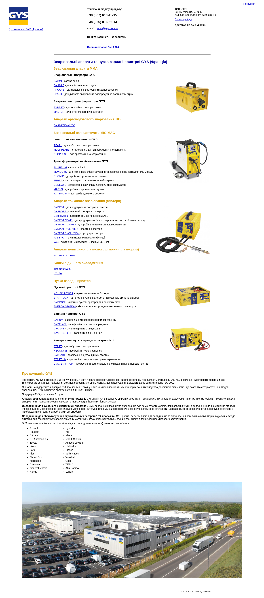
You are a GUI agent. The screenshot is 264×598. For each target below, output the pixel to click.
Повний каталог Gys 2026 (103, 47)
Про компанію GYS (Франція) (26, 29)
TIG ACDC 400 (62, 269)
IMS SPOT (60, 237)
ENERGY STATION (65, 306)
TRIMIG (58, 180)
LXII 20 (58, 273)
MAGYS (58, 189)
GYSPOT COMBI (63, 220)
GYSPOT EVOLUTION (67, 233)
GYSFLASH (60, 324)
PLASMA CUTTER (64, 255)
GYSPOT (59, 207)
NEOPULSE (60, 154)
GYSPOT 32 (61, 211)
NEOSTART (60, 350)
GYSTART (60, 355)
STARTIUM (60, 359)
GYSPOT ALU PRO (65, 224)
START (58, 346)
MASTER (59, 111)
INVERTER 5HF (63, 332)
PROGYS (59, 89)
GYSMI (58, 81)
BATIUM (58, 319)
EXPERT (59, 107)
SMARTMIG (60, 167)
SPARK (58, 94)
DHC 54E (59, 328)
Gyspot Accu (61, 215)
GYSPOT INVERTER (66, 228)
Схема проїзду (183, 19)
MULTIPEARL (61, 149)
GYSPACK (60, 302)
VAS (56, 241)
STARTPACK (61, 297)
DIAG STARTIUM (63, 363)
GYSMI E (59, 85)
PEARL (58, 145)
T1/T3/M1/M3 (61, 193)
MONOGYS (60, 171)
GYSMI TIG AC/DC (64, 125)
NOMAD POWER (63, 293)
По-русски (249, 3)
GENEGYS (60, 184)
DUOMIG (59, 176)
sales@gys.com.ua (107, 28)
